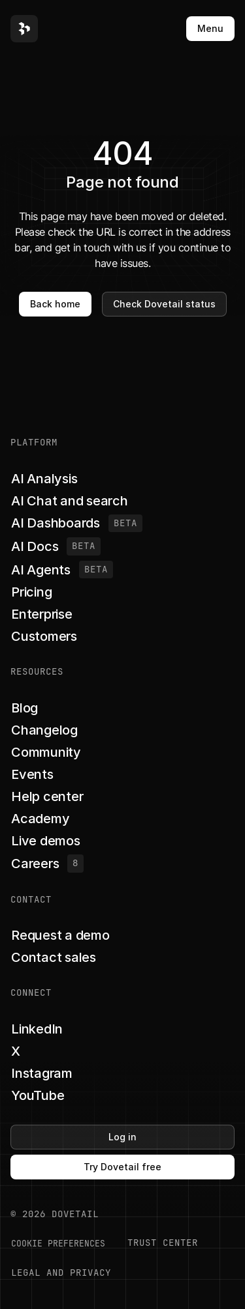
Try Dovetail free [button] (122, 1166)
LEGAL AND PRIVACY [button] (61, 1272)
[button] (24, 28)
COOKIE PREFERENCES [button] (58, 1243)
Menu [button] (210, 28)
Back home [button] (55, 303)
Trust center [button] (162, 1242)
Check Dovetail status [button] (164, 303)
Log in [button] (122, 1136)
